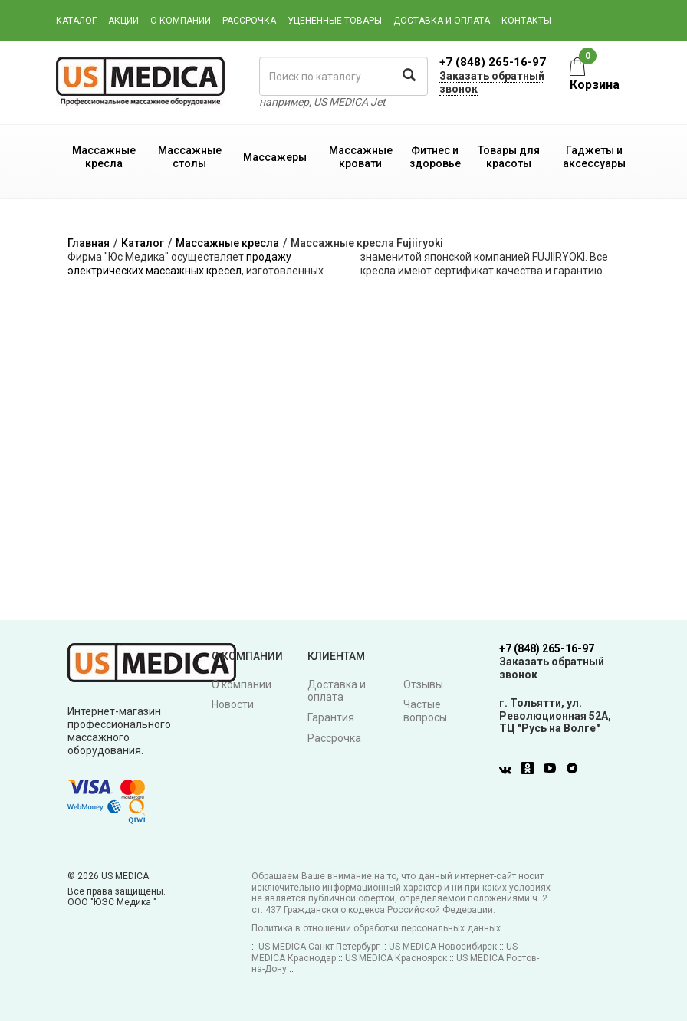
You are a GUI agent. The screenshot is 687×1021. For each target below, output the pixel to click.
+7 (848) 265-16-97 (492, 62)
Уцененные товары (335, 20)
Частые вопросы (425, 711)
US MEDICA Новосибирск (443, 946)
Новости (233, 704)
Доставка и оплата (441, 20)
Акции (123, 20)
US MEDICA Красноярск (396, 958)
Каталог (76, 20)
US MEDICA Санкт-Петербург (319, 946)
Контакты (526, 20)
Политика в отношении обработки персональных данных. (377, 928)
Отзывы (423, 684)
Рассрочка (249, 20)
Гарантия (330, 717)
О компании (180, 20)
